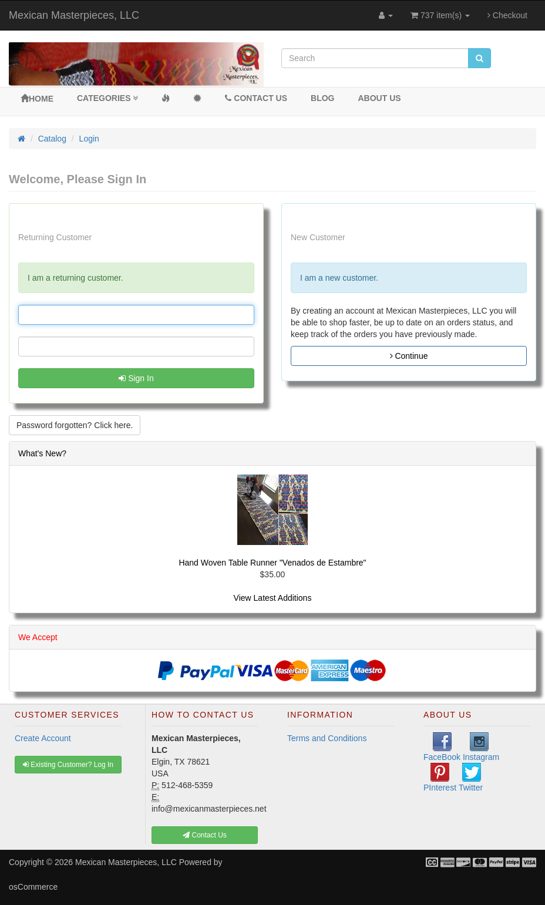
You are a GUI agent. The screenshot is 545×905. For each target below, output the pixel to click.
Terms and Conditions (326, 738)
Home (37, 98)
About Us (379, 98)
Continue (409, 356)
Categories (107, 98)
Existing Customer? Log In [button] (68, 765)
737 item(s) (440, 15)
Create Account (43, 738)
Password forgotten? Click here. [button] (74, 425)
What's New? (42, 453)
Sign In (136, 378)
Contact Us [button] (205, 835)
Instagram (481, 747)
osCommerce (33, 886)
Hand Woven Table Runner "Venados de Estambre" (272, 562)
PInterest (439, 777)
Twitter (471, 777)
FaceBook (441, 747)
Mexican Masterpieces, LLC (74, 15)
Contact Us (256, 98)
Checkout (507, 15)
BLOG (322, 98)
